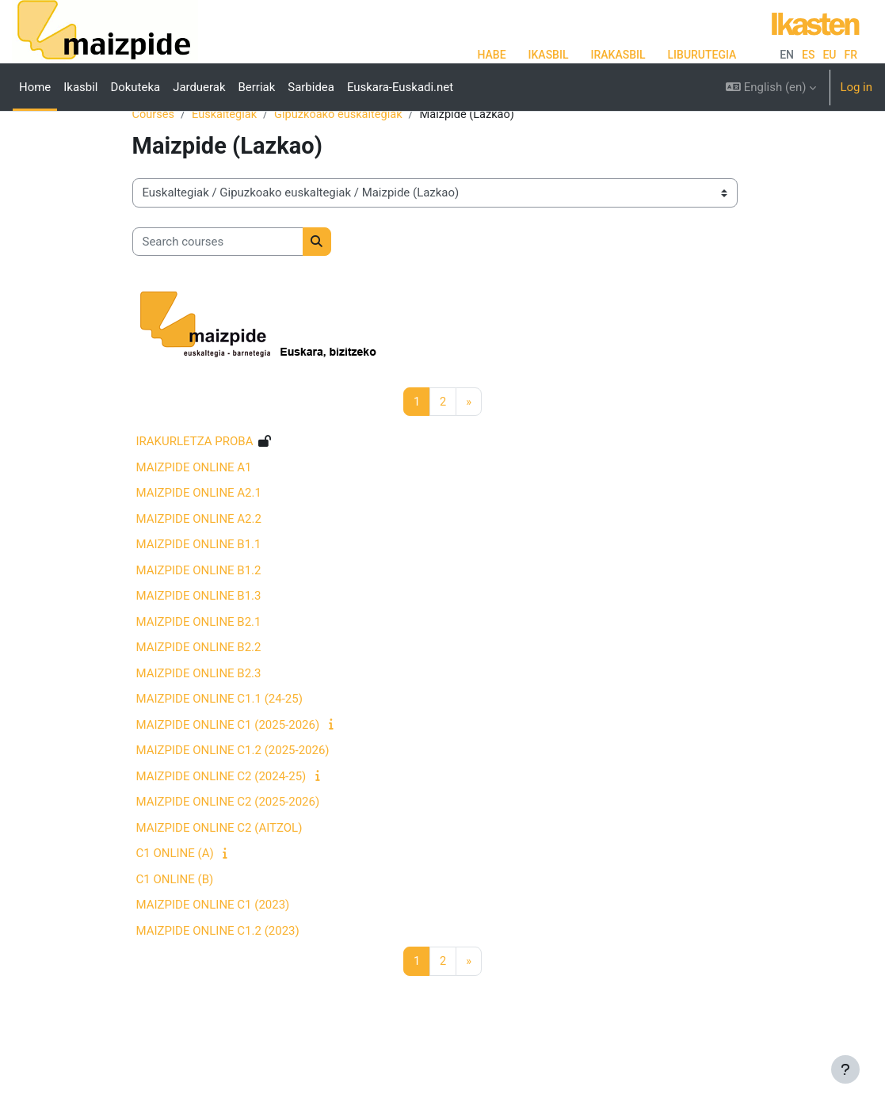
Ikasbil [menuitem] (80, 87)
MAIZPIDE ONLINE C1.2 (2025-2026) (233, 801)
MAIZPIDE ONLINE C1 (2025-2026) (228, 775)
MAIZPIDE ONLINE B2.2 (198, 698)
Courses (154, 164)
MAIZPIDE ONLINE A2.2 (198, 569)
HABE (491, 54)
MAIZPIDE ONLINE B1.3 (198, 646)
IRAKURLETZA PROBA (195, 492)
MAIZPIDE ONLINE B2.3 (198, 723)
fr (851, 54)
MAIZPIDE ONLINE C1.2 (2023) (217, 981)
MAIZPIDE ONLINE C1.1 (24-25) (219, 749)
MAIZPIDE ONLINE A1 (194, 517)
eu (829, 54)
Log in (856, 87)
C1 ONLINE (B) (175, 929)
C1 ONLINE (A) (175, 904)
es (808, 54)
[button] (770, 87)
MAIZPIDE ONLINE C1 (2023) (213, 955)
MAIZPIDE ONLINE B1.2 (198, 620)
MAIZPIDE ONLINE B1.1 (198, 595)
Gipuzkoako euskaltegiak (343, 164)
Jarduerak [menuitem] (199, 87)
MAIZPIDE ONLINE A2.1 (198, 543)
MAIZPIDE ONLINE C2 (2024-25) (221, 826)
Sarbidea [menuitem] (311, 87)
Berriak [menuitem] (257, 87)
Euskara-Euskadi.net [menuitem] (400, 87)
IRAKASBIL (617, 54)
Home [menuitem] (35, 87)
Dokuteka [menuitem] (135, 87)
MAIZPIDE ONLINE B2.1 (198, 672)
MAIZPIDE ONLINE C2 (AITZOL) (219, 878)
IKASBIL (548, 54)
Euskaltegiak (226, 164)
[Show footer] (845, 1069)
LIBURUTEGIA (702, 54)
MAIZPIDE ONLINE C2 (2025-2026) (228, 852)
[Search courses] (217, 291)
